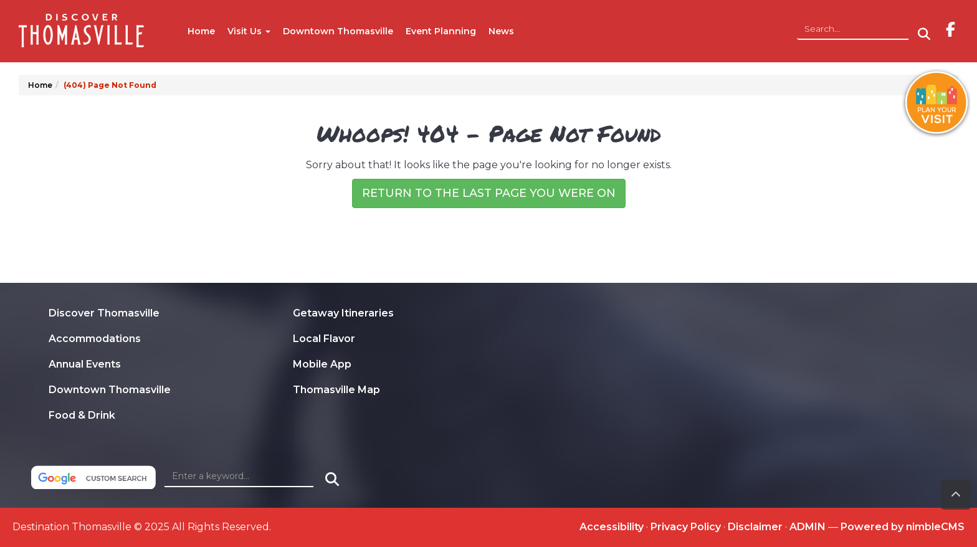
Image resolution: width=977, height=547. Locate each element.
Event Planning (441, 31)
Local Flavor (324, 339)
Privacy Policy (686, 527)
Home (201, 31)
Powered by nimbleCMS (903, 527)
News (501, 31)
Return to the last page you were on (489, 193)
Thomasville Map (336, 390)
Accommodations (95, 339)
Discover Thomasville (104, 313)
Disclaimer (755, 527)
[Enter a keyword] (238, 476)
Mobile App (322, 364)
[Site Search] (852, 29)
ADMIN (807, 527)
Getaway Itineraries (343, 313)
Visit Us (248, 31)
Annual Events (85, 364)
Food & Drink (82, 415)
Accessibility (611, 527)
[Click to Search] (924, 34)
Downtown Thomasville (338, 31)
